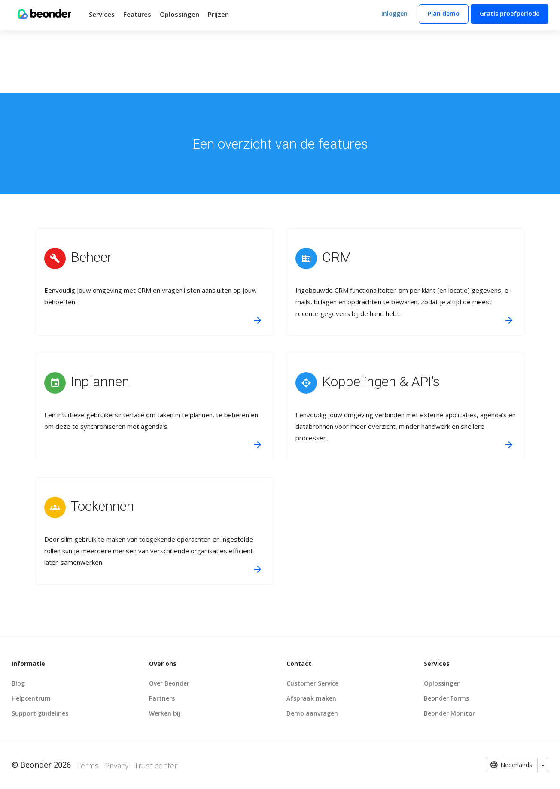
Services (102, 14)
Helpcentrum (31, 698)
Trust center (155, 765)
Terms (88, 765)
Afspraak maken (311, 698)
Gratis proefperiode (509, 13)
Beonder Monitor (449, 713)
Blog (18, 683)
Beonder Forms (446, 698)
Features (137, 14)
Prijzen (218, 14)
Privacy (116, 765)
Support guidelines (40, 713)
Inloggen (394, 13)
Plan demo (444, 13)
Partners (162, 698)
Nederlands (511, 765)
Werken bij (164, 713)
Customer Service (312, 683)
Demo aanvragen (312, 713)
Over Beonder (169, 683)
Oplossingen (179, 14)
